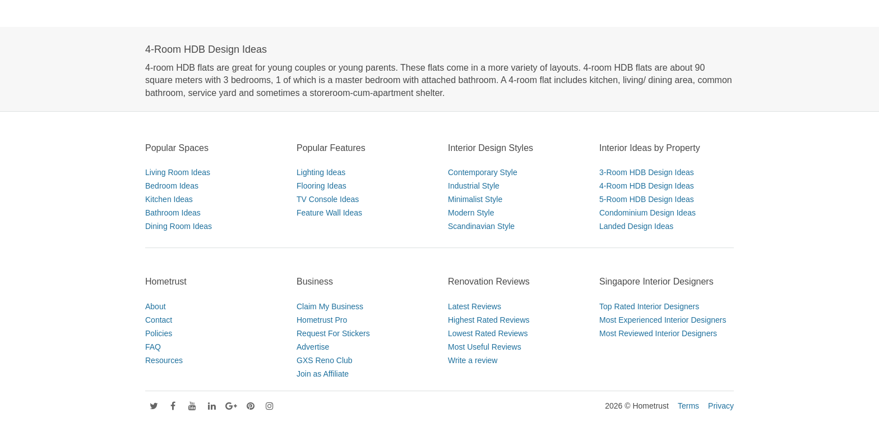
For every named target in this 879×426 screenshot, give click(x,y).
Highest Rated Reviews (489, 319)
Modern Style (471, 212)
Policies (158, 333)
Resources (164, 360)
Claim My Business (330, 306)
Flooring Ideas (321, 185)
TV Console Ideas (328, 199)
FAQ (153, 346)
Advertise (313, 346)
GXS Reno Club (325, 360)
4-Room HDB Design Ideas (646, 185)
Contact (158, 319)
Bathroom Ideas (173, 212)
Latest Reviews (474, 306)
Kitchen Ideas (169, 199)
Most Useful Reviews (484, 346)
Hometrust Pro (322, 319)
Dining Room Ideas (178, 226)
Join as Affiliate (323, 373)
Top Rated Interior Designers (649, 306)
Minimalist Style (475, 199)
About (155, 306)
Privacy (721, 405)
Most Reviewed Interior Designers (658, 333)
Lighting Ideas (321, 172)
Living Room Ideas (177, 172)
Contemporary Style (482, 172)
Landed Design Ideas (636, 226)
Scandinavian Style (481, 226)
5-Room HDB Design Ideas (646, 199)
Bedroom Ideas (171, 185)
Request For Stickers (333, 333)
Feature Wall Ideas (329, 212)
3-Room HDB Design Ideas (646, 172)
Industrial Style (473, 185)
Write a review (472, 360)
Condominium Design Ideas (647, 212)
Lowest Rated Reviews (488, 333)
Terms (688, 405)
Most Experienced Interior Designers (662, 319)
